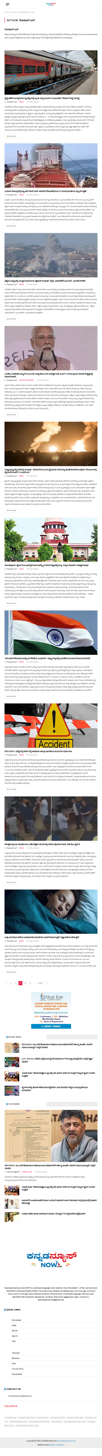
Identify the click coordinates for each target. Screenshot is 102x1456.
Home (7, 12)
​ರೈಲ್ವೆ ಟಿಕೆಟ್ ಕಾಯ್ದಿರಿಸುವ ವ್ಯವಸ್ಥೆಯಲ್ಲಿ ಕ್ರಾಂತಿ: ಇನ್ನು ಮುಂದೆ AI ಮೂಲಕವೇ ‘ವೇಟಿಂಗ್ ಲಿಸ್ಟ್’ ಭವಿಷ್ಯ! (42, 98)
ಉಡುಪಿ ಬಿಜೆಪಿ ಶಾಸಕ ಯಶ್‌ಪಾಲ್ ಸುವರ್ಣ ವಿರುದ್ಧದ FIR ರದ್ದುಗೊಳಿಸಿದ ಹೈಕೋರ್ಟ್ (54, 1213)
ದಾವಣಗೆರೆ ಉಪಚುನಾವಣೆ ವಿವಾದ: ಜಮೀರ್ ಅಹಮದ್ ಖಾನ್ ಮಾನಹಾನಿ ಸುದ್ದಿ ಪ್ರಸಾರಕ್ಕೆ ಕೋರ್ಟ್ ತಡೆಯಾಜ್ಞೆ (59, 1201)
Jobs (14, 1363)
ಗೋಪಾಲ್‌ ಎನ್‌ (11, 29)
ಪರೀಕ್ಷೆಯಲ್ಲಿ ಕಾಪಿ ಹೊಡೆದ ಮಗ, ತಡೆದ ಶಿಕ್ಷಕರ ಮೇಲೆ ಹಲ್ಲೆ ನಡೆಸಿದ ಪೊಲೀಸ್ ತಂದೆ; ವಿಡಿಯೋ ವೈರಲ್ (42, 844)
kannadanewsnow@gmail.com (51, 1300)
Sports (15, 1336)
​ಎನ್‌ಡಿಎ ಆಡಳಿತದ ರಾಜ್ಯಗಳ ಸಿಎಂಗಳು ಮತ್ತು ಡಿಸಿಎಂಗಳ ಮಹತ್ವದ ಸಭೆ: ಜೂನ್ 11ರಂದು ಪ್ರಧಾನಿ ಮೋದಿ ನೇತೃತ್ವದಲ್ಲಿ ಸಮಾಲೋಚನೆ (49, 375)
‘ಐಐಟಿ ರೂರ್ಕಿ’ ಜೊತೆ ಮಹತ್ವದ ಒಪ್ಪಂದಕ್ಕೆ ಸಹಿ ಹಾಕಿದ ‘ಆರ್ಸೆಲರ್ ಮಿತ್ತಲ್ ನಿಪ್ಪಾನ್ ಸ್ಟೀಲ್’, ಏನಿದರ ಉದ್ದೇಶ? (58, 1074)
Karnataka (16, 1320)
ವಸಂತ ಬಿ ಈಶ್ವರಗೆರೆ (13, 1172)
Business (16, 1358)
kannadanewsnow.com (14, 1288)
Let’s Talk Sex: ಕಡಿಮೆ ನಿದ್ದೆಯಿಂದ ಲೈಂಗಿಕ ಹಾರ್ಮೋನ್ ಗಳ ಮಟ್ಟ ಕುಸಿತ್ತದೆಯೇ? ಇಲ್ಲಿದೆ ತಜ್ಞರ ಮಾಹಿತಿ (57, 1060)
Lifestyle (16, 1353)
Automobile (17, 1374)
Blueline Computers (56, 1445)
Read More (11, 136)
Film (14, 1341)
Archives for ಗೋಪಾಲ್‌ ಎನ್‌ (19, 12)
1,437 (40, 983)
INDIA (21, 102)
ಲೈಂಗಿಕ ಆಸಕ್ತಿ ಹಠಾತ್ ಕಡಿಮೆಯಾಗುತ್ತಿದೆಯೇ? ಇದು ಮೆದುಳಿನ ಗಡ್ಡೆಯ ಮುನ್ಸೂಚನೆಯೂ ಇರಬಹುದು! (55, 1088)
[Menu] (7, 4)
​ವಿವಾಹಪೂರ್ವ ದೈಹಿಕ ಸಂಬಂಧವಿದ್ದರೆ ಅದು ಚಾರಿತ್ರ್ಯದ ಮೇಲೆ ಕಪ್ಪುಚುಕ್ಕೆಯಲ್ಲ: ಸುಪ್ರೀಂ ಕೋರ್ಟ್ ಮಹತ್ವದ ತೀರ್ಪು (47, 565)
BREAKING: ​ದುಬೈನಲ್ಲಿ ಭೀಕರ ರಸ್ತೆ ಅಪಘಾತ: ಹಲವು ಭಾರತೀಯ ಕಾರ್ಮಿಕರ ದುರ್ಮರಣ (38, 751)
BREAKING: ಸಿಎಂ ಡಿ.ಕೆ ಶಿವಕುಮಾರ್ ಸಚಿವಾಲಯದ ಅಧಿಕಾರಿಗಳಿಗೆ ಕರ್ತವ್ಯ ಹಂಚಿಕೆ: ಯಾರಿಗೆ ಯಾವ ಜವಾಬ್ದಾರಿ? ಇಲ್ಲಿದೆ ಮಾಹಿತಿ (57, 1045)
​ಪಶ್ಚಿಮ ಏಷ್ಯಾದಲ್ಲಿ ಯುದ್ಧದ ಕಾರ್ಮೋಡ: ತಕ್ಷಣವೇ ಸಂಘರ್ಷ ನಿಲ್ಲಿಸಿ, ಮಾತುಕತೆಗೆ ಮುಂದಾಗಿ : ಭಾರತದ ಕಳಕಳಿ (45, 281)
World (14, 1330)
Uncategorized (26, 380)
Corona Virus (18, 1369)
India (14, 1325)
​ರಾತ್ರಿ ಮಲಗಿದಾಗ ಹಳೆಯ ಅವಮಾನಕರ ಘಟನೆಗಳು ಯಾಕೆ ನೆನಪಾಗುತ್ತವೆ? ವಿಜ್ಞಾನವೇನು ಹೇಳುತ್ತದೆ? (42, 937)
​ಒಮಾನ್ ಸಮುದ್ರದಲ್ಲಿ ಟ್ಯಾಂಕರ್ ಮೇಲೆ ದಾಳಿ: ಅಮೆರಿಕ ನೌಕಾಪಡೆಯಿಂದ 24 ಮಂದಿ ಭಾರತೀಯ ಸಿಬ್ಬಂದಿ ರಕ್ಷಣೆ (45, 191)
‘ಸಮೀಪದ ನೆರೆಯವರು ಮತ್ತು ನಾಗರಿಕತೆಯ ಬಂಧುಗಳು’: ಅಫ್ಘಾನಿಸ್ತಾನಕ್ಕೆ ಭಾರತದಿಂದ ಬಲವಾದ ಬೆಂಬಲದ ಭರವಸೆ (47, 658)
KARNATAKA (27, 1172)
